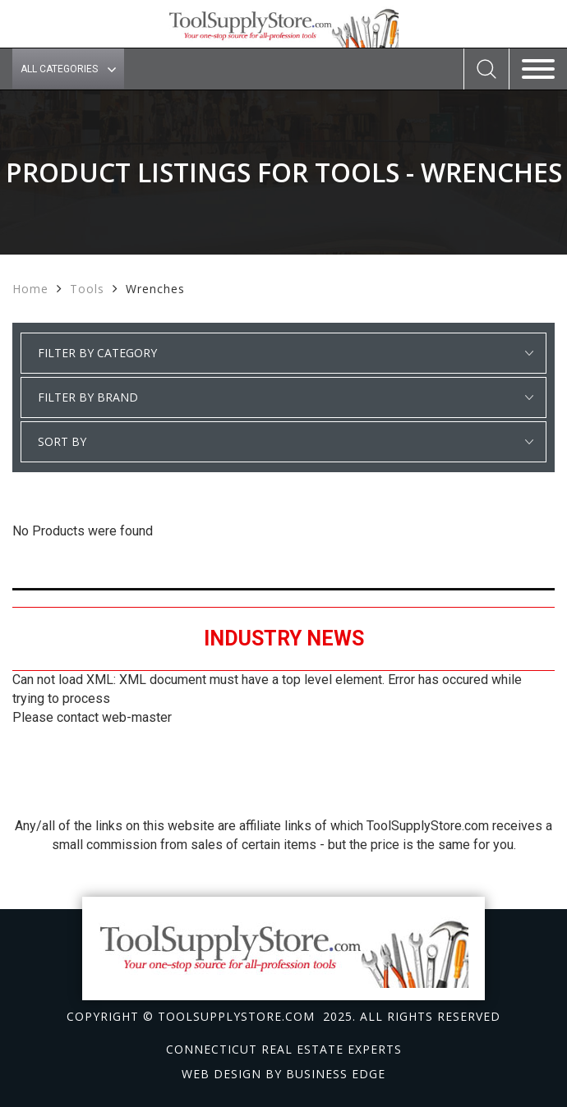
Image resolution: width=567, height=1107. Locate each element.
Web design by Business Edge (283, 1074)
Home (30, 288)
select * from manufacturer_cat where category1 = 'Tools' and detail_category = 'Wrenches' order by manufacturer (283, 397)
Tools (87, 288)
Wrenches (155, 288)
